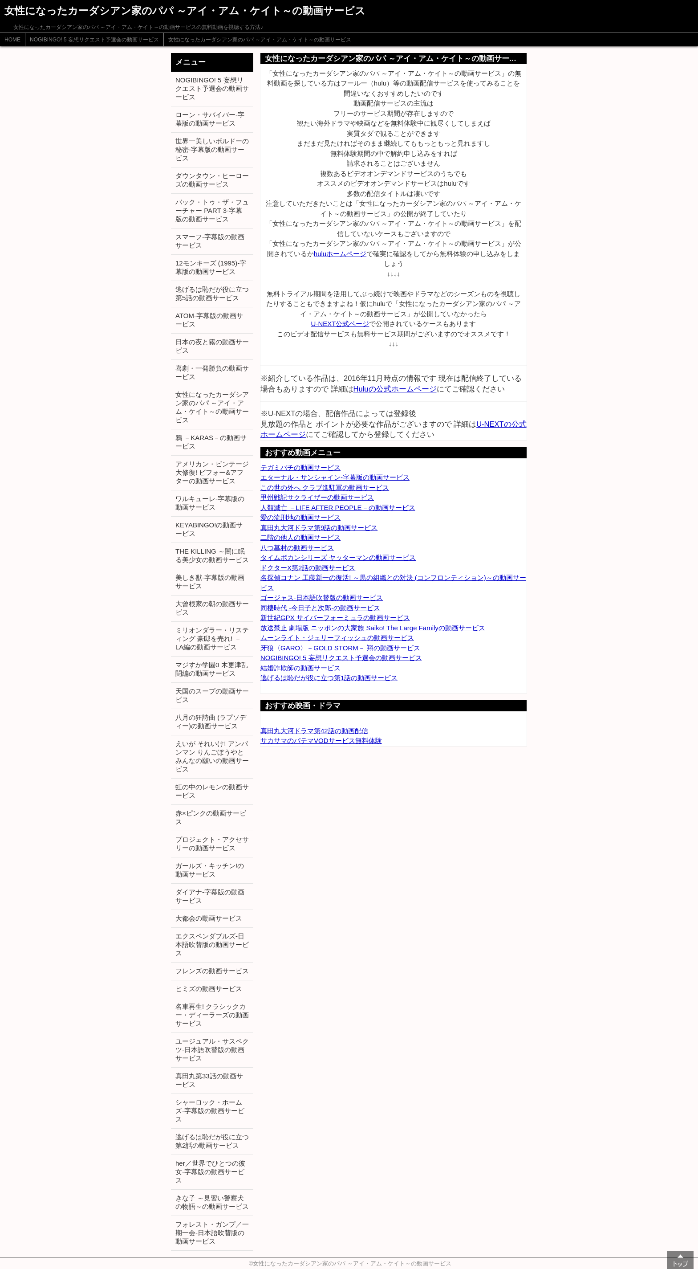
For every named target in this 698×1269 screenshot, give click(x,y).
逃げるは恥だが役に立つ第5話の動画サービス (212, 294)
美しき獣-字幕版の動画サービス (209, 582)
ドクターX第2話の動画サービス (307, 567)
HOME (12, 40)
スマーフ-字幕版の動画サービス (209, 241)
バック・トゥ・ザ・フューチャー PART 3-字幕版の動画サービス (212, 210)
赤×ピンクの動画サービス (210, 817)
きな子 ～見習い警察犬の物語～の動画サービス (212, 1202)
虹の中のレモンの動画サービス (212, 791)
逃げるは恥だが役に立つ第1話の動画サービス (329, 677)
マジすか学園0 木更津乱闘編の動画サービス (211, 669)
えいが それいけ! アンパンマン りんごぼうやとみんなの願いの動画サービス (212, 756)
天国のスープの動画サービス (212, 695)
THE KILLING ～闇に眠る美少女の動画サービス (212, 555)
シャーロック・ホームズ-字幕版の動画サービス (209, 1110)
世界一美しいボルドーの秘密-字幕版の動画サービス (212, 149)
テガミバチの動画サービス (300, 467)
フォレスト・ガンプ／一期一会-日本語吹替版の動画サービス (212, 1232)
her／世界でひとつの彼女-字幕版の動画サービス (210, 1171)
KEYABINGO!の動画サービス (209, 529)
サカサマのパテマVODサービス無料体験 (321, 740)
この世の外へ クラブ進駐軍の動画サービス (324, 487)
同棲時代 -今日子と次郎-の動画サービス (320, 608)
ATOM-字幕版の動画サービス (209, 320)
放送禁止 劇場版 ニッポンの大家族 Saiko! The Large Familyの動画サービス (372, 628)
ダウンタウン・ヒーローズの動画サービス (212, 180)
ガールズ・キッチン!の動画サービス (209, 870)
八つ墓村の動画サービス (297, 547)
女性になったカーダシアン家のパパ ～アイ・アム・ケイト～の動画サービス (259, 40)
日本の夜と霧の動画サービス (212, 346)
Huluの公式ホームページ (395, 389)
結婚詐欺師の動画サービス (300, 668)
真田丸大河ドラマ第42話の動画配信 (314, 730)
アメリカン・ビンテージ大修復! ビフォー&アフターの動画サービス (212, 472)
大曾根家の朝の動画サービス (212, 608)
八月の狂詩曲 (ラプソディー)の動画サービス (210, 722)
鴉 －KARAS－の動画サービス (211, 442)
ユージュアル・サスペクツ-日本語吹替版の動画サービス (212, 1049)
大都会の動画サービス (208, 918)
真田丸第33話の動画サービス (209, 1080)
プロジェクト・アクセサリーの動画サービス (212, 844)
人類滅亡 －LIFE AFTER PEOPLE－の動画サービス (337, 507)
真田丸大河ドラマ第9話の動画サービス (318, 527)
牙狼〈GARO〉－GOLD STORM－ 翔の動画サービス (340, 648)
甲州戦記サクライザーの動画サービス (317, 497)
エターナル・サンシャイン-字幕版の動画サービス (335, 477)
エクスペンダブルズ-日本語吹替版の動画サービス (212, 944)
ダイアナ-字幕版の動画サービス (209, 896)
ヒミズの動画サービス (208, 988)
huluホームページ (340, 253)
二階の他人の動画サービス (300, 537)
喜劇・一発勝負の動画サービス (212, 372)
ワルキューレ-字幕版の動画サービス (209, 503)
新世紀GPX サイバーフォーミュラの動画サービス (335, 617)
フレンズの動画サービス (212, 971)
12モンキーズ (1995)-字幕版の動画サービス (210, 267)
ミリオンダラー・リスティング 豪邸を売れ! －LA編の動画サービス (212, 638)
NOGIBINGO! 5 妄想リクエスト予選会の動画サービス (94, 40)
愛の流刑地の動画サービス (300, 517)
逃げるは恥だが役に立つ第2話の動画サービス (212, 1141)
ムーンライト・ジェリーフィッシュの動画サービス (337, 637)
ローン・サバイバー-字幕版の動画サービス (209, 119)
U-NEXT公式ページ (340, 323)
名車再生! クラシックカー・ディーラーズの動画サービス (212, 1015)
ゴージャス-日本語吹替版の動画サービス (321, 597)
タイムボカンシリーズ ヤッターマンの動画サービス (338, 557)
